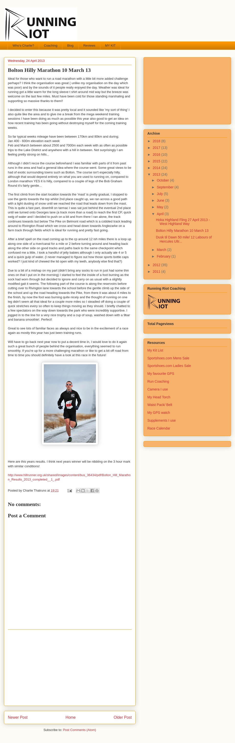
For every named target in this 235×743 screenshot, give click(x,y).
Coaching (50, 45)
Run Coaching (158, 381)
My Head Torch (158, 397)
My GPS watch (158, 413)
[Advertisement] (70, 667)
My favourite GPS (160, 374)
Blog (70, 45)
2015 (157, 161)
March (162, 250)
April (160, 214)
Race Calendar (158, 428)
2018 (157, 141)
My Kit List (155, 350)
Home (71, 717)
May (160, 207)
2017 (157, 148)
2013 (157, 174)
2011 (157, 272)
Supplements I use (161, 420)
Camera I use (157, 389)
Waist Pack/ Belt (159, 405)
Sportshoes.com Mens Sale (168, 358)
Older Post (123, 717)
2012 (157, 265)
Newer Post (18, 717)
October (163, 180)
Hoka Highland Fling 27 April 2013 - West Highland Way (183, 222)
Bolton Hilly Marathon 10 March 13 (182, 231)
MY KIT (110, 45)
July (160, 194)
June (161, 200)
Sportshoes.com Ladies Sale (169, 366)
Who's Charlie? (23, 45)
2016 (157, 154)
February (164, 256)
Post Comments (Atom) (79, 730)
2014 (157, 168)
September (165, 187)
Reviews (89, 45)
